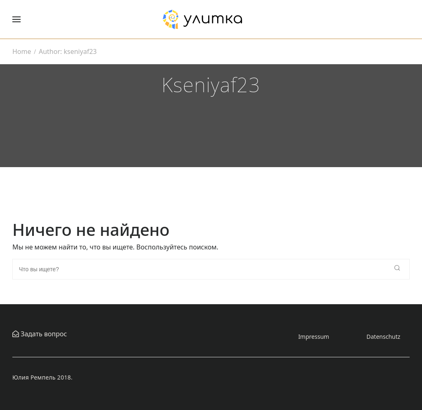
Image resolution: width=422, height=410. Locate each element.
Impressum (313, 336)
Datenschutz (383, 336)
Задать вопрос (43, 333)
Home (21, 51)
